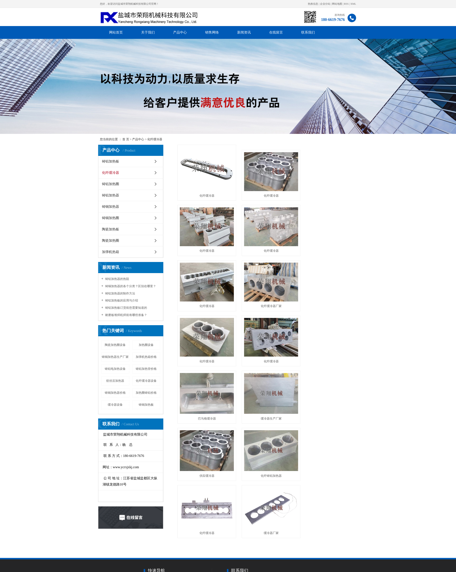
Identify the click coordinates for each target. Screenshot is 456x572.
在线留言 (276, 32)
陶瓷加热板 (110, 229)
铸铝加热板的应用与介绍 (121, 300)
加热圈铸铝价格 (146, 392)
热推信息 (313, 3)
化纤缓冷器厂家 (329, 247)
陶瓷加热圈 (110, 240)
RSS (346, 3)
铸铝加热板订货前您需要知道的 (125, 307)
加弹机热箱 (110, 252)
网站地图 (337, 3)
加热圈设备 (146, 345)
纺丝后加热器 (115, 380)
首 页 (125, 139)
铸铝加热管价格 (146, 368)
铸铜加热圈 (110, 218)
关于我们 (148, 32)
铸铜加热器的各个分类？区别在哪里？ (130, 286)
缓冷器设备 (115, 404)
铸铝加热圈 (110, 184)
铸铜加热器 (110, 206)
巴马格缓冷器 (330, 302)
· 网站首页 (150, 567)
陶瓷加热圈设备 (115, 345)
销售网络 (212, 32)
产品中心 (180, 32)
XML (353, 3)
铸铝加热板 (110, 161)
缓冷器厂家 (267, 413)
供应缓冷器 (267, 358)
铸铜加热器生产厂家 (115, 356)
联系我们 (308, 32)
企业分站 (325, 3)
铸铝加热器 (110, 195)
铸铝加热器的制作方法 (119, 293)
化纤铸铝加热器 (329, 358)
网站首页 (116, 32)
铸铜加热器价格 (115, 392)
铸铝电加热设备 (115, 368)
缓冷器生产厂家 (205, 358)
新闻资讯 (244, 32)
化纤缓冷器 (154, 139)
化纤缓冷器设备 (146, 380)
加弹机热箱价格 (146, 356)
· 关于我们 (178, 567)
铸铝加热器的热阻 (116, 279)
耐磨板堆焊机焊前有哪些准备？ (125, 315)
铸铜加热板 (146, 404)
